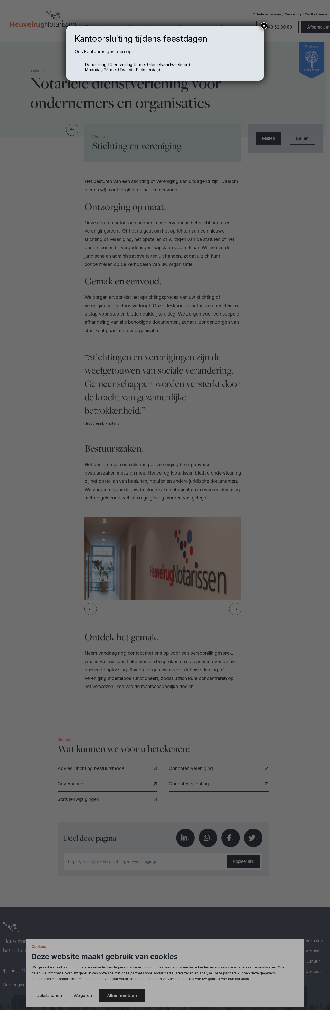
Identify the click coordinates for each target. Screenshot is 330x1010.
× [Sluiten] (264, 25)
